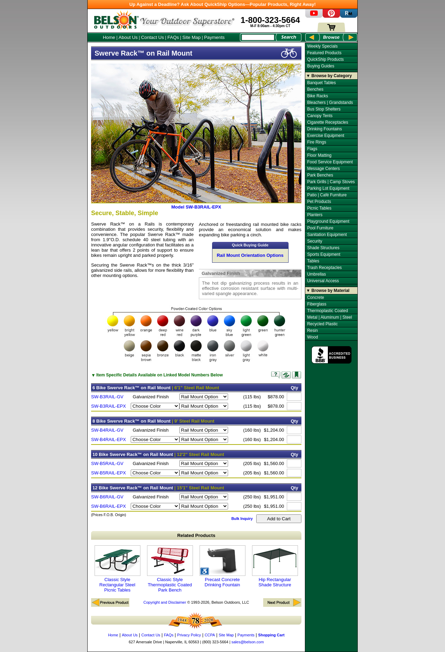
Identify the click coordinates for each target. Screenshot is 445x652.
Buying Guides (320, 66)
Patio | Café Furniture (327, 195)
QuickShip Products (325, 59)
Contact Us (152, 37)
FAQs (173, 37)
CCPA (210, 635)
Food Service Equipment (330, 162)
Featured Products (324, 52)
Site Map (192, 37)
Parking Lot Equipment (328, 188)
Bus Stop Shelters (323, 109)
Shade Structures (323, 247)
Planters (314, 214)
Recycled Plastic (322, 323)
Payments (214, 37)
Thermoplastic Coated (327, 310)
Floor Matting (319, 155)
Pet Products (319, 201)
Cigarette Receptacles (327, 122)
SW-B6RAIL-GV (107, 496)
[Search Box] (258, 37)
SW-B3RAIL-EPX (108, 406)
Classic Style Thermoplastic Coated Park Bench (170, 569)
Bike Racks (317, 95)
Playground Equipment (328, 221)
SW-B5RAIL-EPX (108, 472)
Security (314, 241)
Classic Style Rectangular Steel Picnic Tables (117, 569)
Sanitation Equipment (327, 234)
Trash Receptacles (324, 267)
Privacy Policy (189, 635)
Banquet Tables (321, 82)
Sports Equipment (323, 254)
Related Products (196, 535)
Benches (315, 89)
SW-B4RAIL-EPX (108, 439)
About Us (128, 37)
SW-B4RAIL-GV (107, 430)
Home (109, 37)
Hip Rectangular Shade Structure (275, 566)
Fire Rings (316, 142)
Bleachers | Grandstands (330, 102)
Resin (312, 330)
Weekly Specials (322, 46)
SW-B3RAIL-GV (107, 396)
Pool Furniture (320, 228)
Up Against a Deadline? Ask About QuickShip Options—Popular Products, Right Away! (222, 4)
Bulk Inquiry (242, 518)
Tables (313, 261)
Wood (312, 337)
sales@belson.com (248, 642)
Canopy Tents (319, 115)
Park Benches (320, 175)
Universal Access (323, 280)
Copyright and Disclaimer (164, 602)
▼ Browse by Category (329, 75)
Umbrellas (316, 274)
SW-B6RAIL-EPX (108, 506)
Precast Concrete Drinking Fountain (222, 566)
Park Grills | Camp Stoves (331, 181)
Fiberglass (316, 304)
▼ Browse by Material (328, 290)
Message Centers (323, 168)
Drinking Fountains (324, 129)
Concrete (315, 297)
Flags (312, 148)
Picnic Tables (319, 208)
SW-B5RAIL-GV (107, 463)
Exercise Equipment (325, 135)
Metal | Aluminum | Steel (329, 317)
